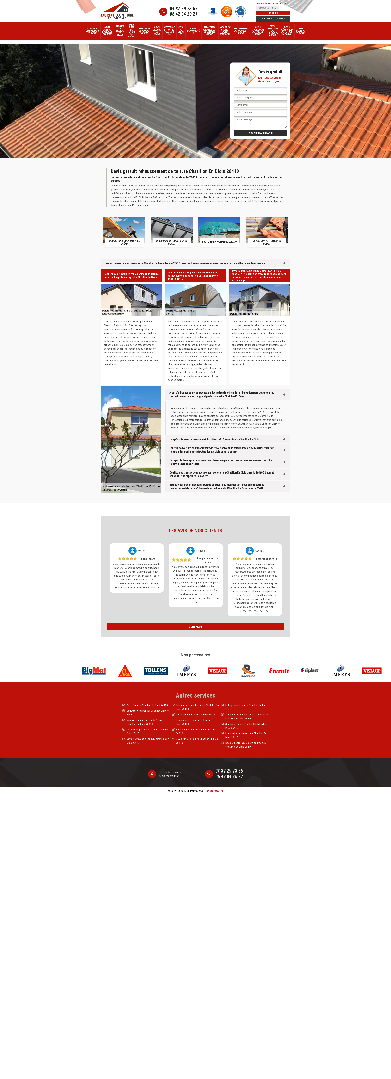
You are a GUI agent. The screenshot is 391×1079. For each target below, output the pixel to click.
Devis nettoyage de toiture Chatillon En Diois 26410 (148, 741)
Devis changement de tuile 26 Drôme (258, 31)
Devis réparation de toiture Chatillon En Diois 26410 (197, 707)
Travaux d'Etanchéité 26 (193, 30)
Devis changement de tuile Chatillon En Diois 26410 (148, 731)
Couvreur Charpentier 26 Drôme (92, 30)
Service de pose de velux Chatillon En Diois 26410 (245, 726)
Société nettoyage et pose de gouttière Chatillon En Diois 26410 (246, 716)
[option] (124, 232)
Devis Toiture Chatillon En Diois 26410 (147, 705)
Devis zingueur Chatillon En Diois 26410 (197, 714)
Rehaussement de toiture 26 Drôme (241, 30)
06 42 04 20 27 (183, 14)
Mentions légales (214, 791)
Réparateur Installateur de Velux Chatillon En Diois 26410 (144, 722)
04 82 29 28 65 (183, 9)
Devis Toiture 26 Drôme (157, 31)
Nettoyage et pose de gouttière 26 (169, 31)
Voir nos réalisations (273, 19)
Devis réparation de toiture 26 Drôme (287, 31)
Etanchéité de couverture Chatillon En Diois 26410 (246, 735)
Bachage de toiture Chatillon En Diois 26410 (196, 731)
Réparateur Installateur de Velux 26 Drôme (209, 31)
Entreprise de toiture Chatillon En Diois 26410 (246, 707)
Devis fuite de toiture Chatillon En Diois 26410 (197, 741)
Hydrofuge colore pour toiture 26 (225, 31)
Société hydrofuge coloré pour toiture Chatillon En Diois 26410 (246, 745)
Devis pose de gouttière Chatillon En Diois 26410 (195, 722)
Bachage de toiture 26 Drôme (120, 31)
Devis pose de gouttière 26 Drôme (107, 31)
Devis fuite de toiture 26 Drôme (131, 31)
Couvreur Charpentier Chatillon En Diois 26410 (148, 712)
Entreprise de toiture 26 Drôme (144, 30)
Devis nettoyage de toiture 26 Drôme (272, 31)
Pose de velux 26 (181, 31)
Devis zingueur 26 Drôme (300, 30)
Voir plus (195, 626)
